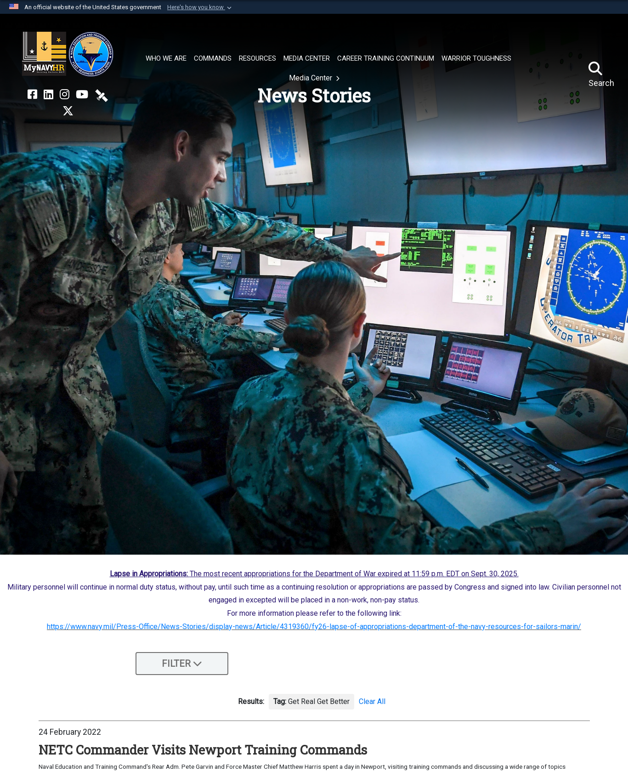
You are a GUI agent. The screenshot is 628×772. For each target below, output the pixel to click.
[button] (200, 7)
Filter (182, 663)
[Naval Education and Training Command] (67, 54)
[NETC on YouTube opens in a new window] (82, 94)
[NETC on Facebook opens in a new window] (32, 94)
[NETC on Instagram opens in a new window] (64, 94)
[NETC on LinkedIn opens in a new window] (48, 94)
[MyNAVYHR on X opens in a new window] (68, 111)
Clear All (372, 701)
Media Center (311, 78)
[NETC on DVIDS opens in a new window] (101, 94)
